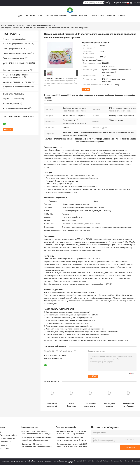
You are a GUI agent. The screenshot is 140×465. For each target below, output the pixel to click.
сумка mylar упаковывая (13, 94)
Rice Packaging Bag (11, 103)
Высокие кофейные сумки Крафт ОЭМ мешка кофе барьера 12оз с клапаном (72, 445)
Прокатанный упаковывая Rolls (17, 53)
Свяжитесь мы (97, 16)
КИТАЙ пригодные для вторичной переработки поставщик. (51, 461)
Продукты (30, 16)
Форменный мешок (11, 99)
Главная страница (7, 25)
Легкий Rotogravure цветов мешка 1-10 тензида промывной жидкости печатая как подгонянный (71, 405)
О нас (40, 16)
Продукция (20, 25)
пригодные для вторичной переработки (112, 340)
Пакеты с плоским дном (13, 58)
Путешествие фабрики (56, 16)
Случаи (122, 16)
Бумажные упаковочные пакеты (17, 82)
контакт (86, 89)
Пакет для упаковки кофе (14, 48)
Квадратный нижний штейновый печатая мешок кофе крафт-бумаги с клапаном (71, 439)
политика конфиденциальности (14, 461)
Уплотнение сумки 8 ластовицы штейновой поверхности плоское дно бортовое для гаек (36, 433)
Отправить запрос (121, 3)
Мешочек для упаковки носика (16, 44)
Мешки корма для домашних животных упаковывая (15, 76)
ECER (71, 462)
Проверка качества (78, 16)
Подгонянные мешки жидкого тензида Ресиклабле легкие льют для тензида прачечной (90, 405)
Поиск (106, 3)
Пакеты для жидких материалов (83, 340)
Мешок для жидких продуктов (59, 340)
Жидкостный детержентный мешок (40, 25)
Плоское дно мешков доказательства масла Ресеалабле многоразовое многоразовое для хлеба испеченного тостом (37, 439)
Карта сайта (4, 448)
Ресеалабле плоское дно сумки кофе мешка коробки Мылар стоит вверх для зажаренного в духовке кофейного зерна (72, 433)
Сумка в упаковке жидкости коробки (19, 63)
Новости (111, 16)
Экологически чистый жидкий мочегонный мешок (128, 405)
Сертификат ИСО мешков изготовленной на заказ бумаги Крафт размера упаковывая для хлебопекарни (37, 445)
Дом (20, 16)
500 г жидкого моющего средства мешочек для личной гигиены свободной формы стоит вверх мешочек (109, 405)
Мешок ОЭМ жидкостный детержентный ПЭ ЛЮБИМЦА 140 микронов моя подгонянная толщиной (52, 405)
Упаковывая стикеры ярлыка (16, 108)
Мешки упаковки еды (12, 39)
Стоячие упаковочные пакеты (16, 70)
